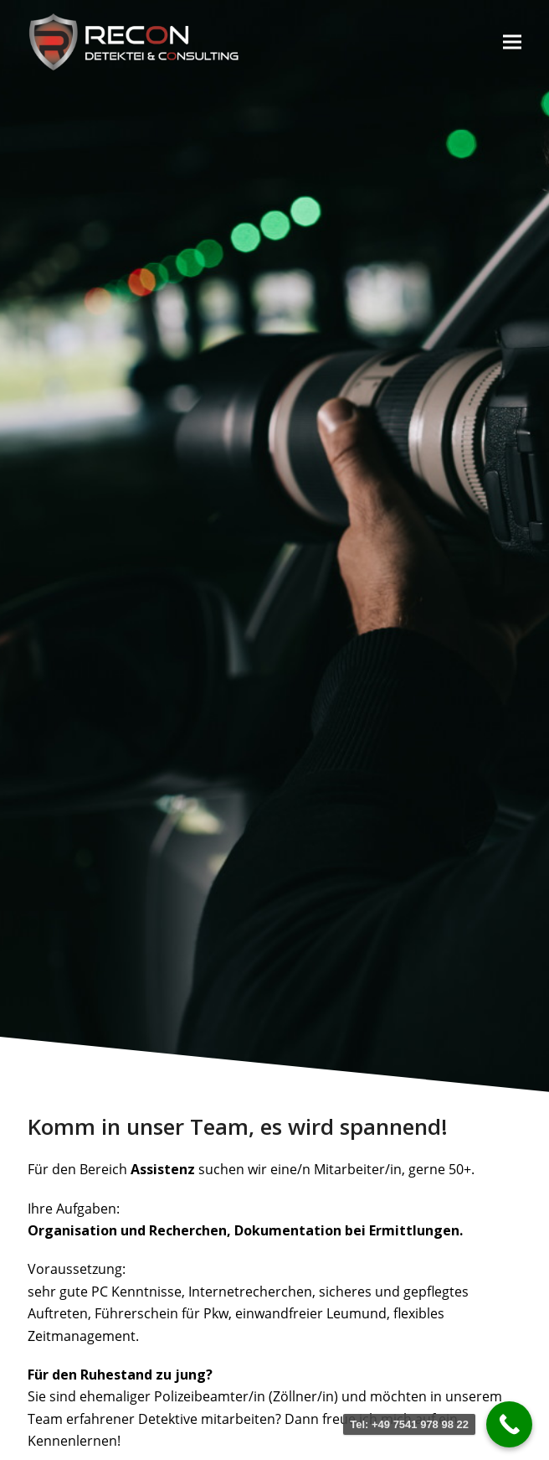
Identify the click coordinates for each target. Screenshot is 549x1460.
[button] (512, 41)
